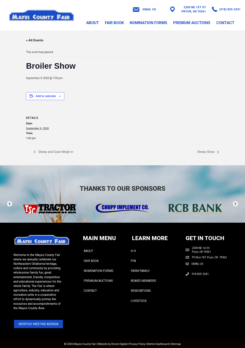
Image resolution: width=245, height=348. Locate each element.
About (92, 22)
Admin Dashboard (158, 344)
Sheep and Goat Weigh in (55, 151)
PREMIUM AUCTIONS (191, 22)
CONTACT (225, 22)
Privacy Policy (137, 344)
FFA (133, 261)
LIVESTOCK (139, 301)
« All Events (34, 40)
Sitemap (176, 344)
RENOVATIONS (141, 291)
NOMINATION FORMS (148, 22)
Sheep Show (206, 151)
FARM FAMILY (140, 271)
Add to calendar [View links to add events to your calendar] (46, 96)
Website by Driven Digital (112, 344)
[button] (9, 203)
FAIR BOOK (114, 22)
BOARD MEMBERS (143, 281)
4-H (133, 251)
